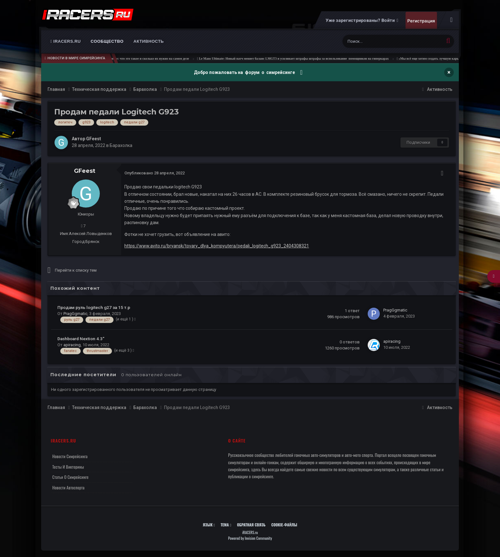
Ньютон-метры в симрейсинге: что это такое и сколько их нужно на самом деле (144, 58)
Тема (226, 524)
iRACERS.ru (65, 41)
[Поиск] (377, 41)
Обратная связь (251, 524)
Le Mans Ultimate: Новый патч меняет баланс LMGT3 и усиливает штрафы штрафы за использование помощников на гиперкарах (306, 58)
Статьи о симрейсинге (70, 477)
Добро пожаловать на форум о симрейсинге (245, 72)
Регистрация (421, 20)
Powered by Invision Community (250, 538)
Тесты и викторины (68, 467)
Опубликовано (154, 173)
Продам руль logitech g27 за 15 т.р (93, 307)
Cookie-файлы (284, 524)
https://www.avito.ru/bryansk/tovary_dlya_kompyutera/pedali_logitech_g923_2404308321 (216, 245)
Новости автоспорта (68, 487)
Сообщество (107, 41)
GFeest (93, 138)
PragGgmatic (75, 313)
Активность (149, 41)
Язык (209, 524)
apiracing (72, 344)
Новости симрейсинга (70, 456)
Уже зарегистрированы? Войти (361, 20)
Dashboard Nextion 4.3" (80, 338)
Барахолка (121, 145)
